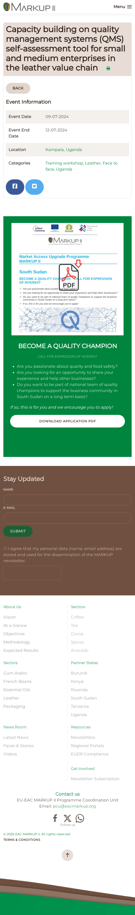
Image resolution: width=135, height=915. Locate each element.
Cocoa (77, 633)
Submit (18, 531)
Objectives (14, 633)
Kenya (77, 681)
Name (8, 490)
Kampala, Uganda (64, 149)
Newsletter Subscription (95, 778)
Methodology (16, 642)
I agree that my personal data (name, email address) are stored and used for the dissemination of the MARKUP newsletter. (62, 554)
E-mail (9, 508)
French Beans (17, 681)
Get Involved (83, 768)
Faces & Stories (18, 745)
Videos (10, 754)
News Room (14, 727)
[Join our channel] (79, 818)
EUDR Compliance (90, 754)
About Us (12, 607)
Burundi (79, 673)
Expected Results (20, 650)
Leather (93, 163)
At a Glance (15, 625)
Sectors (78, 607)
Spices (77, 642)
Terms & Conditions (21, 840)
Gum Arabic (15, 673)
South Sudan (84, 698)
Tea (74, 625)
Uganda (64, 169)
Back (18, 88)
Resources (80, 727)
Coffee (77, 617)
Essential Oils (16, 689)
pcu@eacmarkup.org (74, 806)
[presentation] (32, 573)
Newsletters (83, 737)
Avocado (79, 650)
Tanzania (80, 706)
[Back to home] (29, 6)
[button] (122, 6)
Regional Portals (87, 745)
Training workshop (64, 163)
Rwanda (79, 689)
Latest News (15, 737)
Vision (9, 617)
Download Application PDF (67, 421)
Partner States (84, 663)
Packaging (14, 706)
